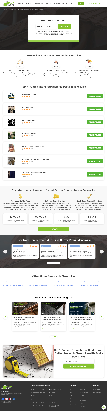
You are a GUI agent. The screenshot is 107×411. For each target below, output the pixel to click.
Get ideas (29, 3)
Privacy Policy (84, 392)
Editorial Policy (84, 406)
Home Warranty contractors (54, 406)
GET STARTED (53, 229)
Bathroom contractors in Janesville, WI (39, 281)
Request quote (95, 96)
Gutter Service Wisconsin (23, 9)
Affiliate (72, 389)
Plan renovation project (43, 3)
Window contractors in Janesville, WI (13, 285)
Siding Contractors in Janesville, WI (63, 285)
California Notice (82, 396)
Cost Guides (96, 389)
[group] (25, 316)
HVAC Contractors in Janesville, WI (38, 285)
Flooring (52, 392)
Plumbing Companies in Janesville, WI (90, 281)
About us (72, 3)
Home (5, 9)
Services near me (97, 393)
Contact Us (73, 405)
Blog (71, 392)
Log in (81, 3)
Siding (52, 396)
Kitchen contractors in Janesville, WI (90, 285)
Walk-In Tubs (53, 399)
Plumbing (52, 402)
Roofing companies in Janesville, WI (12, 281)
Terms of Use (83, 389)
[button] (5, 251)
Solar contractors (37, 396)
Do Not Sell (83, 400)
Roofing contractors (37, 389)
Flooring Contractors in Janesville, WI (64, 281)
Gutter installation (37, 399)
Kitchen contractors (37, 405)
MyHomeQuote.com (9, 401)
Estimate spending (60, 3)
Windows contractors (38, 392)
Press (81, 403)
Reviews (72, 398)
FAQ (71, 395)
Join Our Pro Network (94, 3)
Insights (20, 3)
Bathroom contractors (38, 402)
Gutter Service (12, 9)
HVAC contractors (55, 389)
